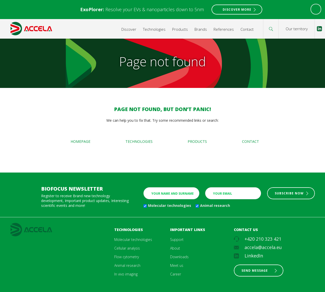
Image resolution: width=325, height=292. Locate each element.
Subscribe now (289, 193)
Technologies (154, 29)
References (224, 29)
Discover (128, 29)
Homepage (80, 141)
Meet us (176, 265)
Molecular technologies (169, 205)
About (175, 248)
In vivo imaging (126, 274)
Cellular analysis (127, 248)
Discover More (237, 9)
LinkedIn (254, 256)
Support (177, 239)
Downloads (179, 256)
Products (180, 29)
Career (175, 274)
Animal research (215, 205)
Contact (247, 29)
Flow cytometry (126, 256)
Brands (200, 29)
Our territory (297, 28)
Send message (254, 270)
